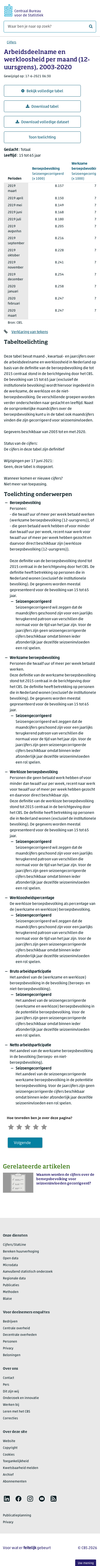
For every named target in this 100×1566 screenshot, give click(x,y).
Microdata (10, 1266)
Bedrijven (10, 1322)
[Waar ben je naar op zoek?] (50, 26)
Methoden (10, 1293)
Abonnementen (15, 1482)
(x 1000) (48, 174)
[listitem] (7, 1500)
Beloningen (11, 1356)
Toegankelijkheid (16, 1462)
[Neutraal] (32, 1127)
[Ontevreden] (22, 1127)
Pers (6, 1386)
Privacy (8, 1349)
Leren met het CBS (16, 1412)
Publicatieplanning (17, 1516)
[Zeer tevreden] (51, 1127)
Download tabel (42, 107)
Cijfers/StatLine (14, 1246)
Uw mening (86, 1563)
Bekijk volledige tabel (42, 91)
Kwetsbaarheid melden (20, 1469)
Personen (10, 1342)
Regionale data (14, 1279)
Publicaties (11, 1286)
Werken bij (11, 1406)
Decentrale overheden (20, 1336)
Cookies (9, 1456)
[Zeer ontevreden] (12, 1127)
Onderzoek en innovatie (21, 1399)
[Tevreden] (41, 1127)
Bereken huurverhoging (21, 1252)
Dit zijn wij (11, 1392)
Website (9, 1442)
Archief (8, 1476)
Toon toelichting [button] (42, 137)
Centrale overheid (16, 1329)
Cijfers (11, 42)
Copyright (10, 1449)
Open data (10, 1259)
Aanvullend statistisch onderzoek (28, 1273)
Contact (8, 1379)
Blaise (7, 1300)
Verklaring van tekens (29, 332)
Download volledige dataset (42, 122)
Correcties (10, 1419)
